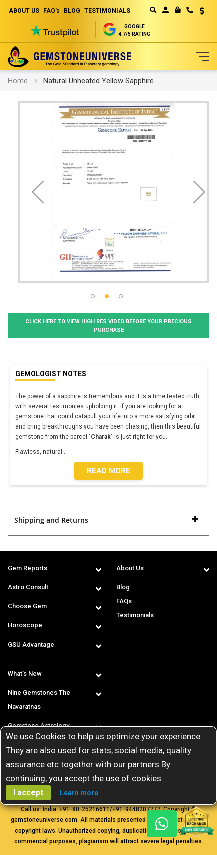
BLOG (72, 10)
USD (202, 11)
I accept (28, 792)
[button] (198, 12)
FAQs (124, 601)
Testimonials (135, 615)
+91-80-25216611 (84, 809)
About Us (130, 568)
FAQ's (51, 10)
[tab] (108, 520)
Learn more (79, 793)
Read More (108, 470)
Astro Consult (28, 587)
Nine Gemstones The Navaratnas (39, 699)
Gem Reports (27, 568)
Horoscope (25, 625)
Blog (123, 587)
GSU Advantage (31, 644)
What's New (25, 673)
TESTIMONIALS (107, 10)
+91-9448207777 (136, 809)
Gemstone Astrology (38, 725)
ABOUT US (24, 10)
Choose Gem (27, 606)
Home (18, 80)
